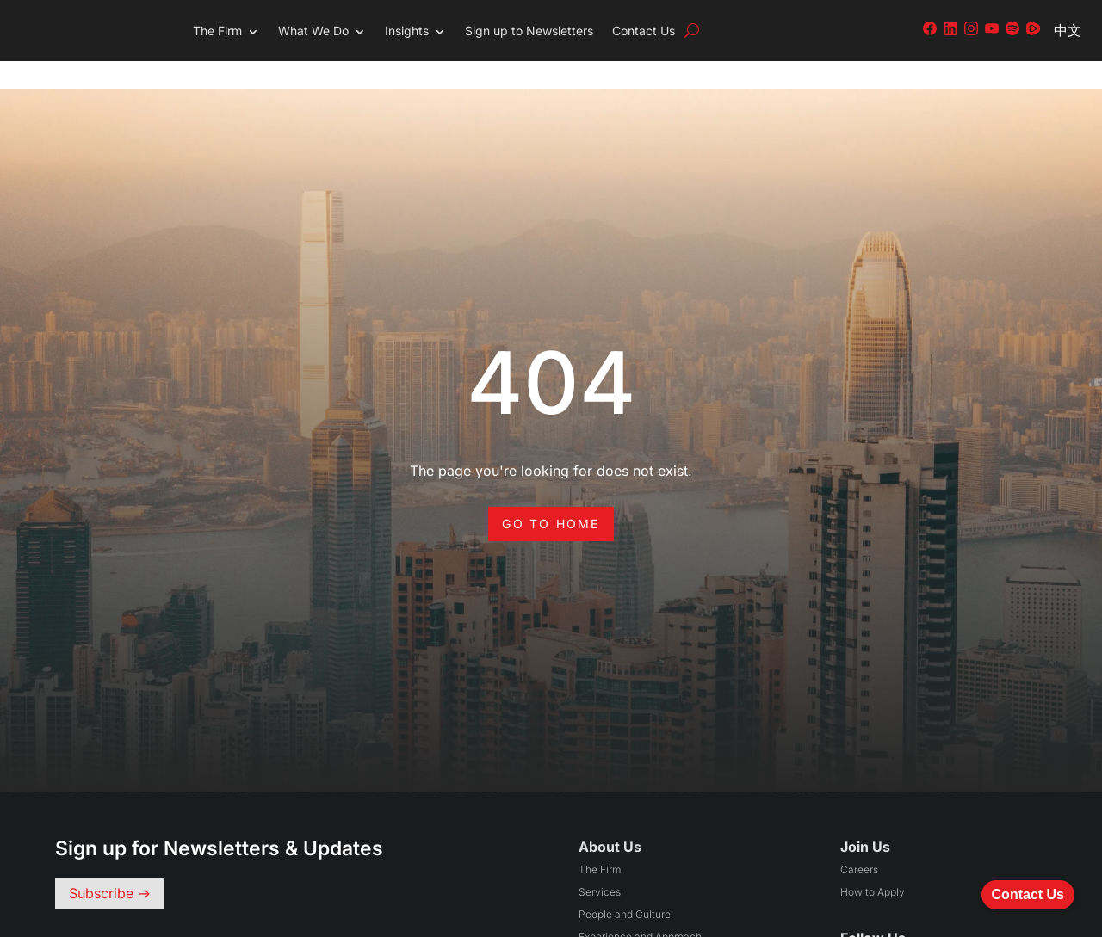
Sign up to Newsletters (529, 30)
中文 (1067, 30)
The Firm (217, 30)
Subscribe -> (110, 864)
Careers (859, 841)
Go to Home (550, 495)
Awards (596, 930)
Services (600, 863)
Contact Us (643, 30)
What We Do (313, 30)
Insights (407, 30)
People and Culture (625, 885)
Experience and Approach (640, 908)
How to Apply (872, 863)
